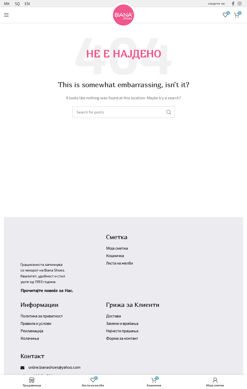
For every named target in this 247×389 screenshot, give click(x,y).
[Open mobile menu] (6, 15)
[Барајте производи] (123, 112)
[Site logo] (123, 14)
